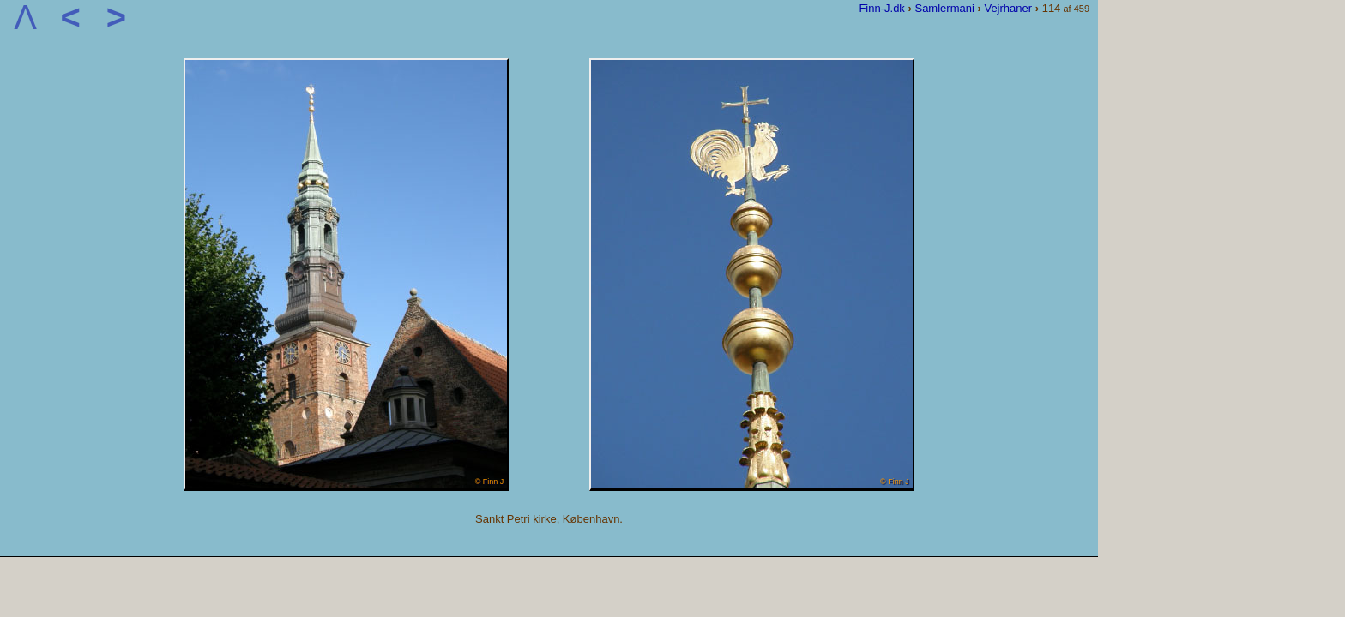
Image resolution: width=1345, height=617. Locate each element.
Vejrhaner (1008, 8)
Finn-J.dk (881, 8)
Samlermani (944, 8)
